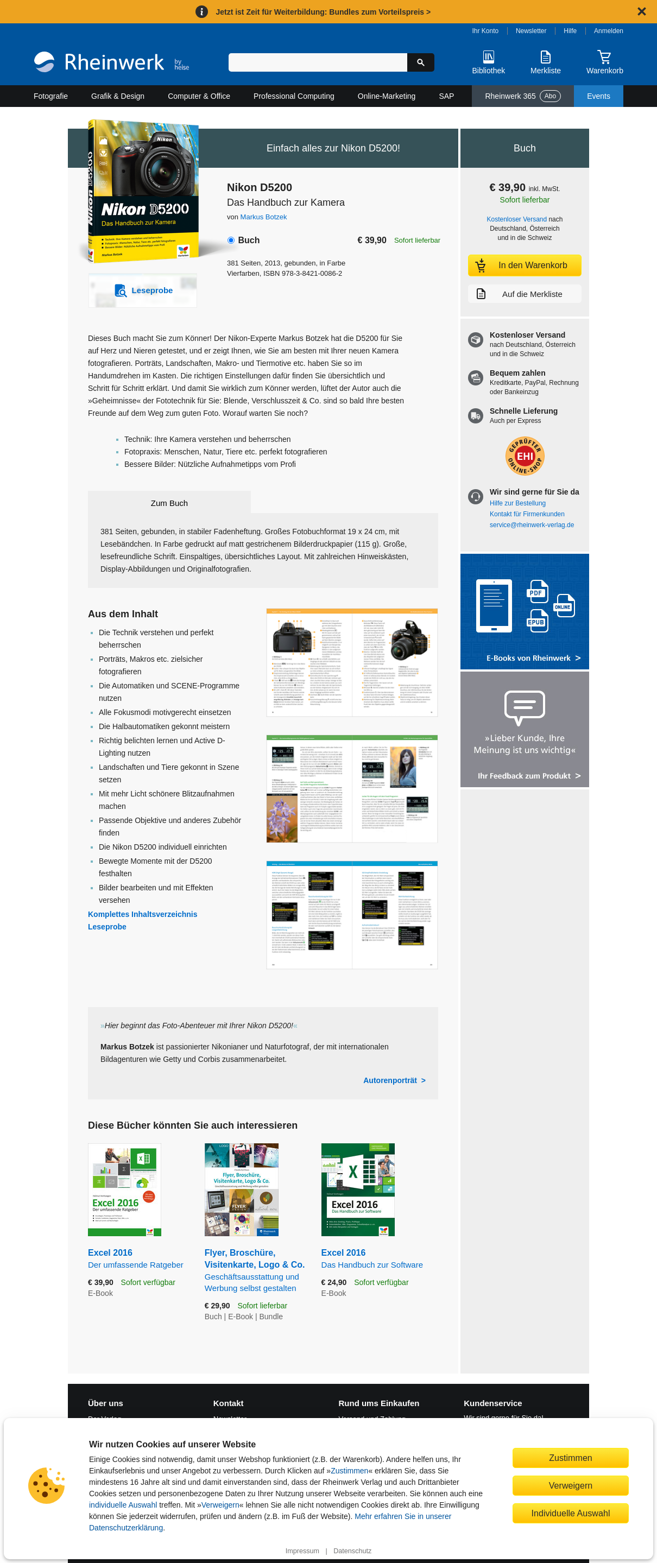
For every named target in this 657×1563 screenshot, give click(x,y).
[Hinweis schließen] (641, 11)
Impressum (302, 1551)
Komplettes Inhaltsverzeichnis (143, 914)
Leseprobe (107, 926)
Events (598, 96)
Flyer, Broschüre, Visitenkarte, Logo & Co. (255, 1271)
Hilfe (570, 31)
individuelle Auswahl (123, 1505)
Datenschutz (352, 1551)
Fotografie (51, 96)
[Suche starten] (420, 62)
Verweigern (220, 1505)
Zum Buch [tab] (169, 503)
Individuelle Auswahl (571, 1513)
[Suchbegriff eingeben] (318, 62)
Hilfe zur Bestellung (518, 503)
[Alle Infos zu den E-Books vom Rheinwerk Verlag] (524, 613)
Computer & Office (199, 96)
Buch (249, 240)
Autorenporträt (390, 1080)
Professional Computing (294, 96)
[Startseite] (111, 63)
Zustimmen (349, 1470)
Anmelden (608, 31)
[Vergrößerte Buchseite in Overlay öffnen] (352, 662)
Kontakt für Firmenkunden (527, 514)
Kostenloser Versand (517, 219)
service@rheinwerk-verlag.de (532, 525)
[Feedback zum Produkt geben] (524, 730)
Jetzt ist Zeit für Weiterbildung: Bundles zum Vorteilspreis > (323, 12)
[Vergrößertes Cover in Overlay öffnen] (137, 193)
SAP (446, 96)
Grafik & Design (117, 96)
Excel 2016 (138, 1259)
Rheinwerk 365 (523, 96)
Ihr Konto (485, 31)
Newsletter (531, 31)
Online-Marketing (387, 96)
